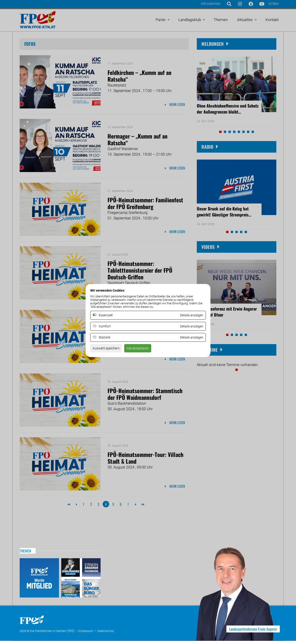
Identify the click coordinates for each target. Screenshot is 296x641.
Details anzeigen (189, 326)
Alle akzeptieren (143, 350)
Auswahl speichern (107, 350)
